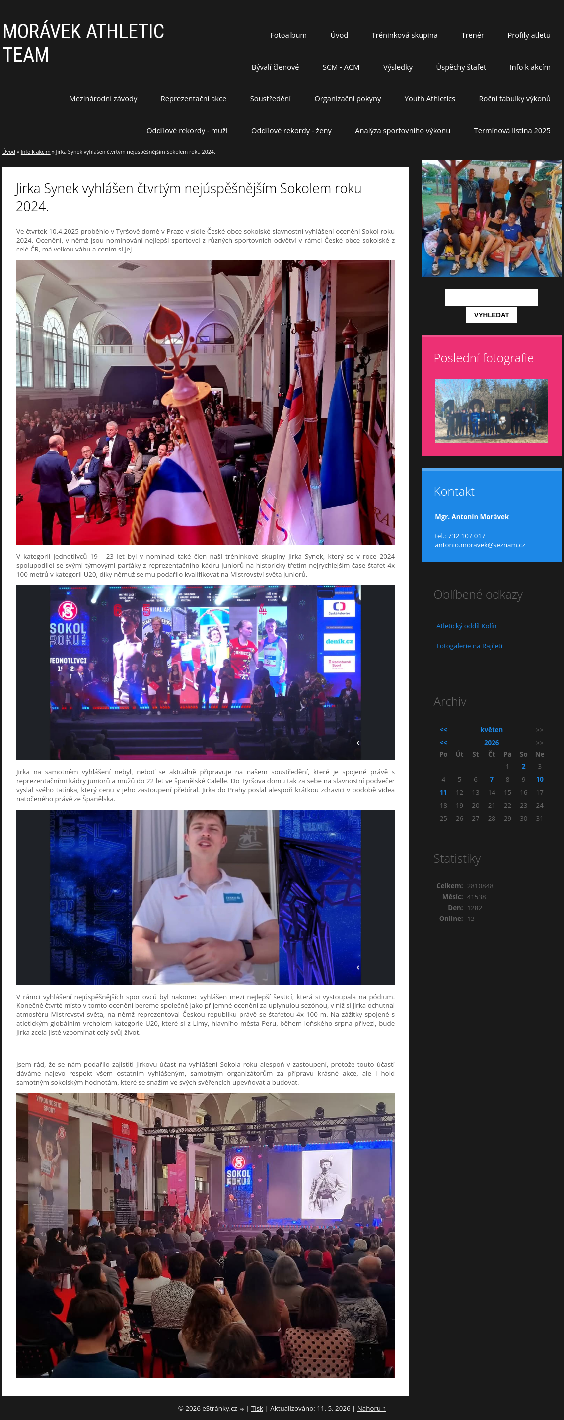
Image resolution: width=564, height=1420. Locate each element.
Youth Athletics (430, 98)
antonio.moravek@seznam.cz (480, 544)
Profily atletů (529, 35)
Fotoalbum (288, 35)
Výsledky (398, 67)
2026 (491, 742)
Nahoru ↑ (371, 1408)
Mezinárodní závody (103, 98)
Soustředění (270, 98)
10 (540, 779)
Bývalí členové (275, 67)
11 (443, 792)
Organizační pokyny (347, 98)
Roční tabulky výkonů (515, 98)
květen (491, 729)
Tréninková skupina (405, 35)
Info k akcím (530, 67)
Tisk (257, 1408)
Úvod (339, 35)
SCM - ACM (341, 67)
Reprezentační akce (194, 98)
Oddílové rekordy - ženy (291, 130)
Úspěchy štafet (461, 67)
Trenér (472, 35)
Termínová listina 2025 (512, 130)
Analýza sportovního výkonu (402, 130)
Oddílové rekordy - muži (186, 130)
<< (443, 729)
